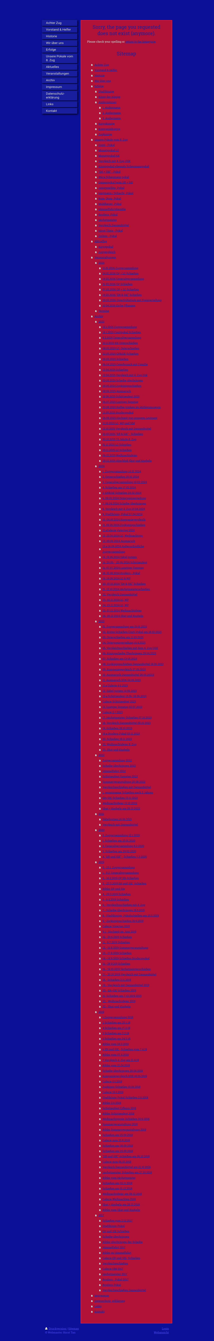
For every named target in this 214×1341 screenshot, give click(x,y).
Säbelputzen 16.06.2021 (117, 819)
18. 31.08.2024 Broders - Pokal (121, 573)
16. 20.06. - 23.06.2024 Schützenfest (124, 562)
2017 (101, 1215)
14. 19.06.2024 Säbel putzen (119, 557)
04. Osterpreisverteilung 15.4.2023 (123, 642)
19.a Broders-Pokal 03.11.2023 (121, 733)
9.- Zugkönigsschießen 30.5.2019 (122, 921)
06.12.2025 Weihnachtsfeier (119, 455)
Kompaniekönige (109, 129)
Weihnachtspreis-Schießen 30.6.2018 (125, 1119)
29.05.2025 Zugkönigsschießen (121, 385)
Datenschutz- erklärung (109, 1301)
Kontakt (99, 1311)
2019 (101, 862)
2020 (101, 830)
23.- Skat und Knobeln (116, 1006)
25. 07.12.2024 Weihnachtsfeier (122, 610)
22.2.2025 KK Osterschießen (120, 343)
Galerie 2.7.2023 (112, 712)
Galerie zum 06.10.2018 (116, 1161)
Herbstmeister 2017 (114, 1274)
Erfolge (99, 86)
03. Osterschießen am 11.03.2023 (122, 637)
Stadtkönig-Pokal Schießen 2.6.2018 (125, 1097)
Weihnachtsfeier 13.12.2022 (119, 803)
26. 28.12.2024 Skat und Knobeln (122, 616)
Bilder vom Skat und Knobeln (121, 1210)
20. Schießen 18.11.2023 (117, 739)
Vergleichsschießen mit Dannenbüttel (126, 787)
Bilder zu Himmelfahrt (116, 1252)
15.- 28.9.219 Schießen (116, 963)
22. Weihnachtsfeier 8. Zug (119, 744)
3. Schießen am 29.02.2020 (119, 851)
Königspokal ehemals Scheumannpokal (123, 166)
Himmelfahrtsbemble (112, 209)
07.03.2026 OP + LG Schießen (120, 289)
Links (97, 1306)
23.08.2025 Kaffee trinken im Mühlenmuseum (131, 407)
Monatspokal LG (108, 150)
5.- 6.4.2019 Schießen (115, 899)
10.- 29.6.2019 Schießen (117, 937)
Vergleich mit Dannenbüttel (120, 824)
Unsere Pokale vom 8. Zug (111, 139)
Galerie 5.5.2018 (112, 1081)
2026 (101, 262)
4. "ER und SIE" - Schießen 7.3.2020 (124, 856)
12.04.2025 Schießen (115, 369)
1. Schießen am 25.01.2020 (118, 840)
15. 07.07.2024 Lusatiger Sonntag (123, 567)
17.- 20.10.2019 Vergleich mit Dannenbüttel (129, 974)
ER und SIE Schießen (115, 1231)
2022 (101, 755)
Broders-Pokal (111, 1284)
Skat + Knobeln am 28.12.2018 (121, 1204)
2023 (101, 621)
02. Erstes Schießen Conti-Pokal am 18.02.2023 (132, 632)
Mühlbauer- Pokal (109, 204)
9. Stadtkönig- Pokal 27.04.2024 (122, 514)
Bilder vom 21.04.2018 (116, 1065)
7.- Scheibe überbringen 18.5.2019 (123, 910)
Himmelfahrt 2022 (114, 771)
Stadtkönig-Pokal (113, 1226)
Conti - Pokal (106, 145)
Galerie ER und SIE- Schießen (121, 1258)
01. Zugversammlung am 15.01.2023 (124, 626)
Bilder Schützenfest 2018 (118, 1113)
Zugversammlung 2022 (117, 760)
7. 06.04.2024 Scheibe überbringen (124, 503)
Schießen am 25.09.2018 (117, 1135)
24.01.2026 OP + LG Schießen (120, 273)
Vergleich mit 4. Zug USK (114, 161)
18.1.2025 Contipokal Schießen (121, 332)
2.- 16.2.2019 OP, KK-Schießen (120, 878)
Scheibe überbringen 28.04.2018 (122, 1070)
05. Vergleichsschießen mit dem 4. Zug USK (130, 648)
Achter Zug (101, 64)
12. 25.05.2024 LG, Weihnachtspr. (122, 535)
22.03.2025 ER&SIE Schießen (120, 353)
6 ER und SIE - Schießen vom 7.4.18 (124, 1049)
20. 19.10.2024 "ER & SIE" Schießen (124, 583)
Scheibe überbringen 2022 (119, 765)
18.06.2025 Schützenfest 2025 (120, 396)
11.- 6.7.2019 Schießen (116, 942)
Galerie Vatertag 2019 (116, 926)
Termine (103, 311)
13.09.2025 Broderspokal (117, 412)
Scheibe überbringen (115, 1236)
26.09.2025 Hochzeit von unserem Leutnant (129, 418)
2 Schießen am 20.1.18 (116, 1022)
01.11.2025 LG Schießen (116, 444)
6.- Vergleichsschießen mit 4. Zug (123, 905)
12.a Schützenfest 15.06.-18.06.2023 (124, 696)
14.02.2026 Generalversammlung (123, 278)
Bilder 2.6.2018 (111, 1103)
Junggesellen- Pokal (111, 187)
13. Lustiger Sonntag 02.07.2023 (122, 707)
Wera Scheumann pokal (113, 177)
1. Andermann (111, 107)
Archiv (98, 316)
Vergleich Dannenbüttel (113, 225)
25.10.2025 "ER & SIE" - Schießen (122, 434)
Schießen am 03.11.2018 (117, 1183)
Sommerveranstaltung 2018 (120, 1124)
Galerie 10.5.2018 (112, 1092)
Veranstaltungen (105, 257)
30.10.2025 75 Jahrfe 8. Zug (119, 439)
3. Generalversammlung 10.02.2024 (124, 482)
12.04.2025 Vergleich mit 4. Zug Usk (124, 375)
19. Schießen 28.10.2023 (117, 728)
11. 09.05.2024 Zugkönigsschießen (123, 525)
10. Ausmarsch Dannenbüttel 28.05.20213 (128, 674)
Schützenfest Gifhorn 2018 (119, 1108)
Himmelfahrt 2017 (113, 1247)
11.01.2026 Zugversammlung (120, 268)
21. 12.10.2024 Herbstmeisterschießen (126, 589)
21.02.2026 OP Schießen (117, 284)
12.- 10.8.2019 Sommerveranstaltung (125, 947)
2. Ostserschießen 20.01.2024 (120, 476)
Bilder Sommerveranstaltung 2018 (124, 1129)
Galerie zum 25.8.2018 (116, 1140)
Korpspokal (105, 246)
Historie (99, 75)
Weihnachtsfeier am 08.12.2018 (122, 1194)
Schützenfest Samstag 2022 (120, 776)
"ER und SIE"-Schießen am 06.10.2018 (126, 1156)
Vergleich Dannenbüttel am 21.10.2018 (126, 1167)
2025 (101, 321)
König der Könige (109, 96)
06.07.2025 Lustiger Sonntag (120, 402)
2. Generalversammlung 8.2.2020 (123, 846)
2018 (101, 1012)
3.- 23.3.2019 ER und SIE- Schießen (124, 883)
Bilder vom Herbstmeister (119, 1177)
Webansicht (161, 1332)
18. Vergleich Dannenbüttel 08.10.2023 (126, 723)
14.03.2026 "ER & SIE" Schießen (122, 294)
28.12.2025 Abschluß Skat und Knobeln (127, 460)
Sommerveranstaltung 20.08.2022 (123, 781)
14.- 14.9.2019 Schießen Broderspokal (125, 958)
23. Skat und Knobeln (116, 749)
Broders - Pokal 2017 (115, 1279)
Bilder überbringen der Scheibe (122, 1242)
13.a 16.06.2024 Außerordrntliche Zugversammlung (123, 548)
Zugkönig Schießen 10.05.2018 (121, 1086)
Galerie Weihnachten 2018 (119, 1199)
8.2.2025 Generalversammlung (121, 337)
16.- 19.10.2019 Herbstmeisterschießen (126, 969)
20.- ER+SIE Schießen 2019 (119, 990)
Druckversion (56, 1328)
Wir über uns (102, 80)
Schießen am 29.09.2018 (117, 1151)
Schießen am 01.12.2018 (117, 1188)
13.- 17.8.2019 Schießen (116, 953)
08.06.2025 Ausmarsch (116, 391)
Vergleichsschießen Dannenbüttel (124, 1290)
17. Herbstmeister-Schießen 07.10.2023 (127, 717)
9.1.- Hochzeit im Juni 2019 (119, 931)
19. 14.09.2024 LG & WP (116, 578)
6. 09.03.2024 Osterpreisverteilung (124, 498)
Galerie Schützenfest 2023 (119, 701)
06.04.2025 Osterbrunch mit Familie (125, 364)
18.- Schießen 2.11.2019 (116, 979)
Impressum (101, 1295)
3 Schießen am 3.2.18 (115, 1033)
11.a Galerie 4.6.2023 (115, 685)
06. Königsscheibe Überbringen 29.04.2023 (129, 653)
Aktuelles (100, 241)
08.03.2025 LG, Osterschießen (120, 348)
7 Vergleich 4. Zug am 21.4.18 (120, 1060)
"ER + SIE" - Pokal (109, 171)
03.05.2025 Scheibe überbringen (122, 380)
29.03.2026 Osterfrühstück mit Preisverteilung (132, 300)
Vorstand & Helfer (105, 70)
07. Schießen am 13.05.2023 (119, 658)
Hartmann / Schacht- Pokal (115, 193)
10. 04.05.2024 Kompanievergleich (123, 519)
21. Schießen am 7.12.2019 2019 (121, 996)
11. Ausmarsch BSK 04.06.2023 (121, 680)
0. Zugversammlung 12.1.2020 (121, 835)
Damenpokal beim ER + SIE (115, 182)
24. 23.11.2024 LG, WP (115, 605)
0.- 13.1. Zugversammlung (118, 867)
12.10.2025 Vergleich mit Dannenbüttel (126, 428)
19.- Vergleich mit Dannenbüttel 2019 (125, 985)
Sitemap (73, 1328)
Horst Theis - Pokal (110, 230)
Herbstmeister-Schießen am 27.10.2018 (127, 1172)
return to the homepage (140, 41)
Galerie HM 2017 (112, 1268)
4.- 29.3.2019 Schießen (116, 894)
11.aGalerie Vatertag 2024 (118, 530)
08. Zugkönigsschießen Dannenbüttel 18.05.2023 (133, 664)
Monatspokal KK (109, 155)
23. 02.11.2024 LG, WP (115, 600)
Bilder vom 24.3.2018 (115, 1044)
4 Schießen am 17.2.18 (116, 1028)
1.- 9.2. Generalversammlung (120, 872)
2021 (101, 814)
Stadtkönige (106, 91)
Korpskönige (106, 123)
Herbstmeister (107, 220)
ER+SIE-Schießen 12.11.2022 (120, 798)
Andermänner (107, 102)
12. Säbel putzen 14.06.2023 (119, 690)
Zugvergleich (106, 252)
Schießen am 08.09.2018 (117, 1145)
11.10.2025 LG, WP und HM (118, 423)
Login (165, 1328)
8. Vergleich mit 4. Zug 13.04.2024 (123, 509)
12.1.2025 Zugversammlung (119, 327)
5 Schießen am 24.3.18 (116, 1038)
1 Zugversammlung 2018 (117, 1017)
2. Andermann (111, 113)
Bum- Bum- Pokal (109, 198)
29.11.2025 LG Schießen (117, 450)
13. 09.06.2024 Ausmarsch (118, 541)
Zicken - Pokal (107, 236)
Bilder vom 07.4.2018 (115, 1054)
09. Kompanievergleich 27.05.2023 (124, 669)
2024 (101, 466)
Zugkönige (105, 134)
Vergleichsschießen (115, 1263)
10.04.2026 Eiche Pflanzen (118, 305)
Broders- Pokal (108, 214)
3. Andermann (111, 118)
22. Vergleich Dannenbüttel (119, 594)
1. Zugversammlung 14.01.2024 (121, 471)
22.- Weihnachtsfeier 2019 (118, 1001)
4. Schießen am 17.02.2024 (119, 487)
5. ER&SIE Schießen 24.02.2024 (121, 492)
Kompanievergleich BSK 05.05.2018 (124, 1076)
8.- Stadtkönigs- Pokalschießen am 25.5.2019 (130, 915)
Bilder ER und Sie (113, 888)
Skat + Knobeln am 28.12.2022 (121, 808)
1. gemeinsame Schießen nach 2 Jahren (127, 792)
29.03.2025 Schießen (115, 359)
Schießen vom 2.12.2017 (117, 1220)
